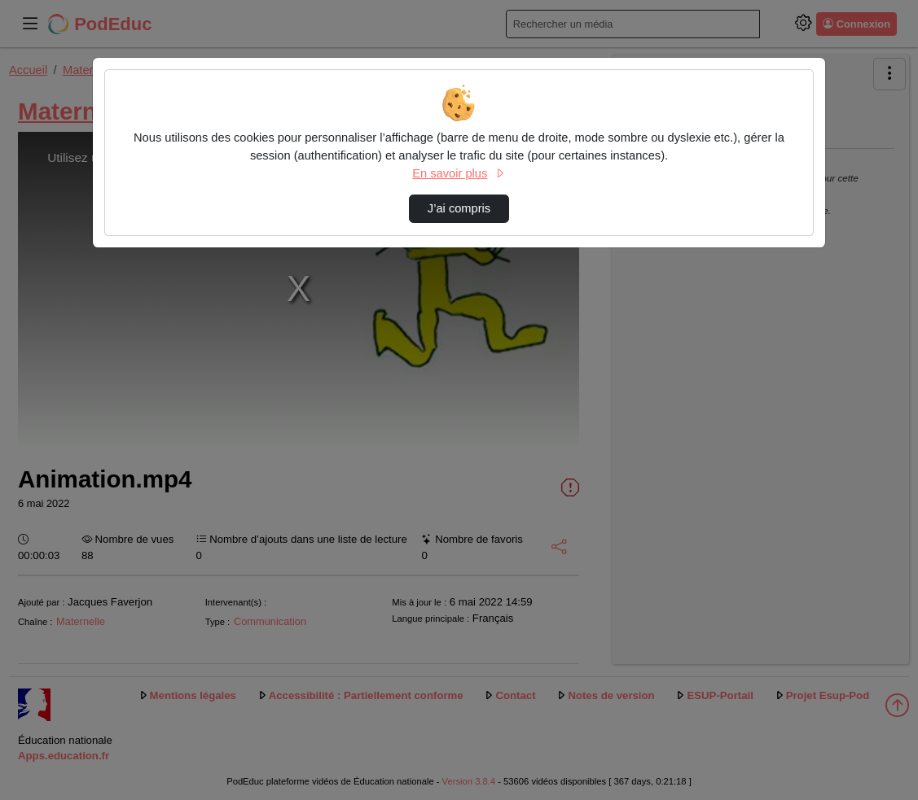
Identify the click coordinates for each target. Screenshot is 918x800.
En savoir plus (458, 173)
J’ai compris (459, 208)
